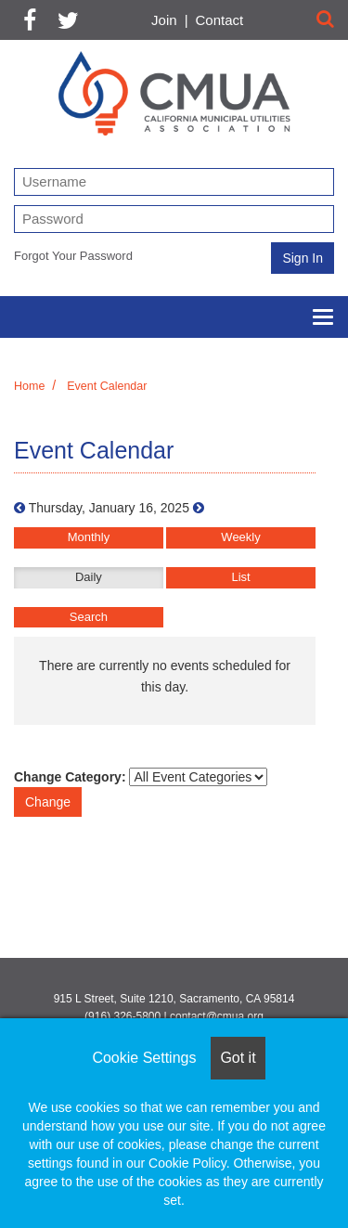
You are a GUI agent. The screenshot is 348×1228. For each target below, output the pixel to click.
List (240, 577)
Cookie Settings (144, 1058)
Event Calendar (107, 386)
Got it (237, 1058)
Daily (88, 577)
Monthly (89, 537)
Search (89, 617)
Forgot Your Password (73, 256)
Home (29, 386)
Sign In (302, 258)
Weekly (240, 537)
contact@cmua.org (217, 1016)
